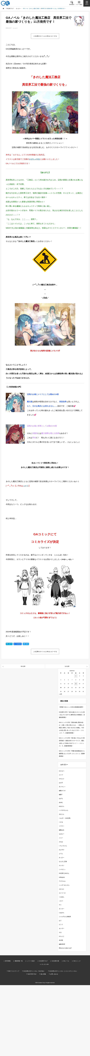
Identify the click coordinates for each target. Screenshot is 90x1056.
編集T (60, 794)
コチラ (26, 486)
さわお (61, 842)
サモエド (61, 779)
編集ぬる (61, 830)
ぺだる (61, 822)
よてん (61, 853)
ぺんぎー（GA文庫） (65, 818)
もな (60, 932)
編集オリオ (62, 790)
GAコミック (77, 961)
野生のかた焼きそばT (65, 948)
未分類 (61, 940)
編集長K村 (62, 944)
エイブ (61, 775)
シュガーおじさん (64, 885)
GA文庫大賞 (55, 961)
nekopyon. (62, 877)
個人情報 (43, 974)
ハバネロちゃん (63, 810)
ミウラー (61, 826)
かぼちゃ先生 (34, 159)
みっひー (15, 28)
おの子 (61, 782)
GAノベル (66, 961)
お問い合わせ (54, 974)
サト (60, 905)
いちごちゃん (63, 845)
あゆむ (61, 802)
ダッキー (61, 908)
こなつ (61, 901)
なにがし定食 (63, 861)
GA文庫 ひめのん (64, 873)
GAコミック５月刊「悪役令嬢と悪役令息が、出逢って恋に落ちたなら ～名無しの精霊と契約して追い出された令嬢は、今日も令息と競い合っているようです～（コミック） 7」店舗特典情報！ (71, 728)
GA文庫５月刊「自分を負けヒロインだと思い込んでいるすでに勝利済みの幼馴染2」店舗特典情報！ (72, 714)
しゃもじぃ (62, 869)
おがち (61, 798)
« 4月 (60, 694)
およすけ (61, 849)
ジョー (61, 838)
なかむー (61, 834)
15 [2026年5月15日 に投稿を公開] (75, 683)
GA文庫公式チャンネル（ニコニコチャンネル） (63, 971)
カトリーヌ (62, 893)
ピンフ (61, 924)
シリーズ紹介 (31, 961)
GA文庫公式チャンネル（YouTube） (34, 971)
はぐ (60, 920)
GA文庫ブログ (43, 961)
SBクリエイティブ (13, 971)
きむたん (61, 814)
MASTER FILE (32, 974)
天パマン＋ (62, 786)
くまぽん (61, 897)
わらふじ (61, 936)
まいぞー (61, 928)
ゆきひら (61, 806)
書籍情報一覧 (19, 961)
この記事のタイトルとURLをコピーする (45, 36)
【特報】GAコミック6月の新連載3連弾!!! (71, 707)
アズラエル (62, 881)
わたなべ (61, 771)
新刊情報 (7, 961)
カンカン (61, 865)
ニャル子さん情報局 (65, 916)
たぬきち (61, 912)
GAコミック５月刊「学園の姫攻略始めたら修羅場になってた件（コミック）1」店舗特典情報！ (72, 753)
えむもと (61, 889)
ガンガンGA (45, 964)
